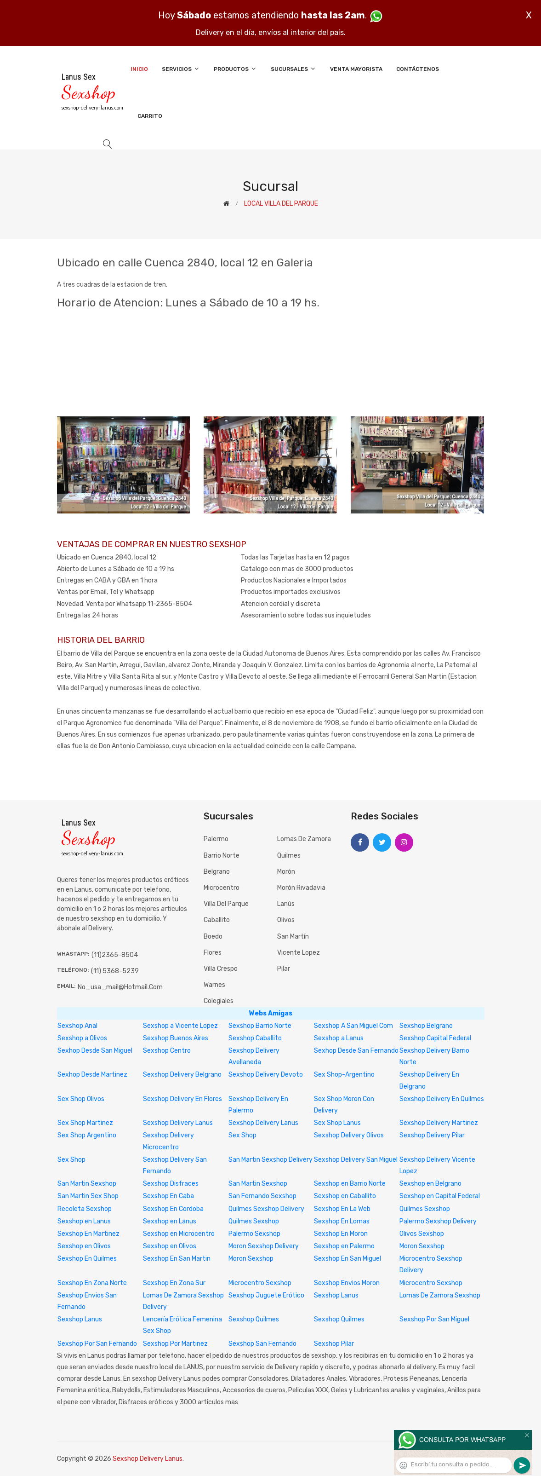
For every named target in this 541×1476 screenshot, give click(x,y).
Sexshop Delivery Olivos (349, 1135)
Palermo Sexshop (254, 1234)
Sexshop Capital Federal (435, 1038)
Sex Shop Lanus (337, 1123)
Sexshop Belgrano (426, 1026)
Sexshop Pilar (334, 1344)
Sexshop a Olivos (82, 1038)
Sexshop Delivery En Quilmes (441, 1099)
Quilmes (289, 855)
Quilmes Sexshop (424, 1209)
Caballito (217, 920)
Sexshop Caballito (255, 1038)
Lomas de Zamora (304, 839)
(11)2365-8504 (114, 955)
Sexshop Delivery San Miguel (356, 1160)
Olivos (286, 920)
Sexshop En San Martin (177, 1259)
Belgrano (217, 872)
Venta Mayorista (356, 69)
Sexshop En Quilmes (87, 1259)
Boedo (213, 936)
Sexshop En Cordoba (173, 1209)
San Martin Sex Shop (88, 1196)
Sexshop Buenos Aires (175, 1038)
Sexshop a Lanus (339, 1038)
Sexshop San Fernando (262, 1344)
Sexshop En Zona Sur (174, 1283)
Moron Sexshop (421, 1246)
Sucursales (293, 68)
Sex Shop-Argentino (344, 1074)
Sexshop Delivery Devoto (265, 1074)
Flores (213, 953)
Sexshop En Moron (341, 1234)
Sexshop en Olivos (84, 1246)
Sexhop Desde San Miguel (94, 1051)
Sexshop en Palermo (344, 1246)
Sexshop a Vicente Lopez (180, 1026)
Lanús (286, 904)
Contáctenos (417, 69)
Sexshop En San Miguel (347, 1259)
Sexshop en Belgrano (430, 1184)
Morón (286, 872)
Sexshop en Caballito (345, 1196)
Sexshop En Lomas (342, 1221)
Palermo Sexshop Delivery (438, 1221)
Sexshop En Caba (168, 1196)
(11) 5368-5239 (115, 971)
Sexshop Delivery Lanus (178, 1123)
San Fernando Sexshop (262, 1196)
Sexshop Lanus (336, 1295)
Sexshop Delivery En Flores (182, 1099)
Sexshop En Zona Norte (92, 1283)
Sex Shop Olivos (80, 1099)
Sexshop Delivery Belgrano (182, 1074)
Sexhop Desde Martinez (92, 1074)
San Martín (293, 936)
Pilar (283, 969)
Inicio (139, 69)
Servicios (181, 68)
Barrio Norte (221, 855)
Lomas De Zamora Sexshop (439, 1295)
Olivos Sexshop (421, 1234)
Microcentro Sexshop (259, 1283)
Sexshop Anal (77, 1026)
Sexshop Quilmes (253, 1319)
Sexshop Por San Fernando (97, 1344)
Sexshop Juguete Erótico (266, 1295)
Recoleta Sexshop (84, 1209)
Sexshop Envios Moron (347, 1283)
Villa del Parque (226, 904)
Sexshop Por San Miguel (434, 1319)
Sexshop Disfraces (171, 1184)
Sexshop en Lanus (84, 1221)
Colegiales (218, 1001)
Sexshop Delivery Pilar (432, 1135)
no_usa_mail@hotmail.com (120, 987)
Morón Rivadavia (301, 888)
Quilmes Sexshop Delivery (266, 1209)
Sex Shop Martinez (85, 1123)
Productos (235, 68)
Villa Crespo (221, 969)
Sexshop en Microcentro (179, 1234)
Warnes (214, 985)
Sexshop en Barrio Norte (350, 1184)
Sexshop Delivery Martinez (438, 1123)
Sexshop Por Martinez (175, 1344)
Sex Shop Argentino (86, 1135)
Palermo (216, 839)
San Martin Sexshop (86, 1184)
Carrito (149, 116)
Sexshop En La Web (342, 1209)
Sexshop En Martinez (88, 1234)
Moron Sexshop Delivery (263, 1246)
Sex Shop (242, 1135)
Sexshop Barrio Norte (259, 1026)
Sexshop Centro (167, 1051)
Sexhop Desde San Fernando (356, 1051)
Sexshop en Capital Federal (439, 1196)
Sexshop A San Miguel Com (353, 1026)
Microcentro (221, 888)
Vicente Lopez (298, 953)
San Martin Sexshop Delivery (270, 1160)
